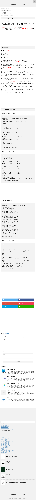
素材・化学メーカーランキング (6, 447)
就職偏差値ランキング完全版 (18, 4)
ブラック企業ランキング (5, 435)
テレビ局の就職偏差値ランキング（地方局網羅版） (9, 429)
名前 (4, 351)
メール (4, 354)
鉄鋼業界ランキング (11, 369)
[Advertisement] (8, 39)
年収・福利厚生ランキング (5, 445)
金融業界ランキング (4, 452)
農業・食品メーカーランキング (6, 451)
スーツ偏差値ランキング (5, 428)
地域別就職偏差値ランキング (5, 442)
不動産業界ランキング (4, 437)
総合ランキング (3, 448)
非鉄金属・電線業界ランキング (13, 376)
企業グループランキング (5, 438)
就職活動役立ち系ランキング (5, 444)
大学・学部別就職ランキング (5, 443)
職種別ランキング (4, 449)
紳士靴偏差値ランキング (5, 426)
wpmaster (7, 333)
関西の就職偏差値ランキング (5, 425)
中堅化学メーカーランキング (12, 390)
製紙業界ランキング (11, 397)
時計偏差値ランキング (4, 427)
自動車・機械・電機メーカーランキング (7, 450)
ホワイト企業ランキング (5, 436)
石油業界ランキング (7, 406)
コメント (4, 339)
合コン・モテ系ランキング (5, 440)
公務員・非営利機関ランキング (6, 439)
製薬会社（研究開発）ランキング (13, 383)
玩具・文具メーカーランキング (6, 446)
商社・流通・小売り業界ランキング (7, 441)
